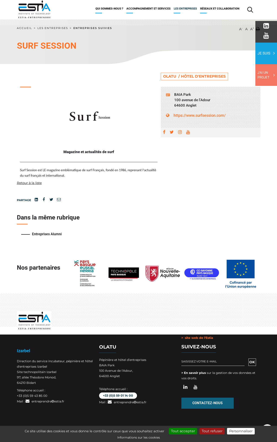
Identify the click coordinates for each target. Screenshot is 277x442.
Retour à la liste (30, 183)
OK (252, 362)
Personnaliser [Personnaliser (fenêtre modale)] (241, 431)
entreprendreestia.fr (48, 401)
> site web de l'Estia (197, 338)
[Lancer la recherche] (250, 9)
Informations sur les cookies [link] (138, 437)
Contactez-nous (207, 403)
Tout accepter (183, 431)
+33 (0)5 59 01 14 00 (118, 395)
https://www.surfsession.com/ (196, 115)
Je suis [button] (264, 53)
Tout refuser (212, 431)
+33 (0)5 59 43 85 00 (32, 396)
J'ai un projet (263, 75)
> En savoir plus (193, 373)
